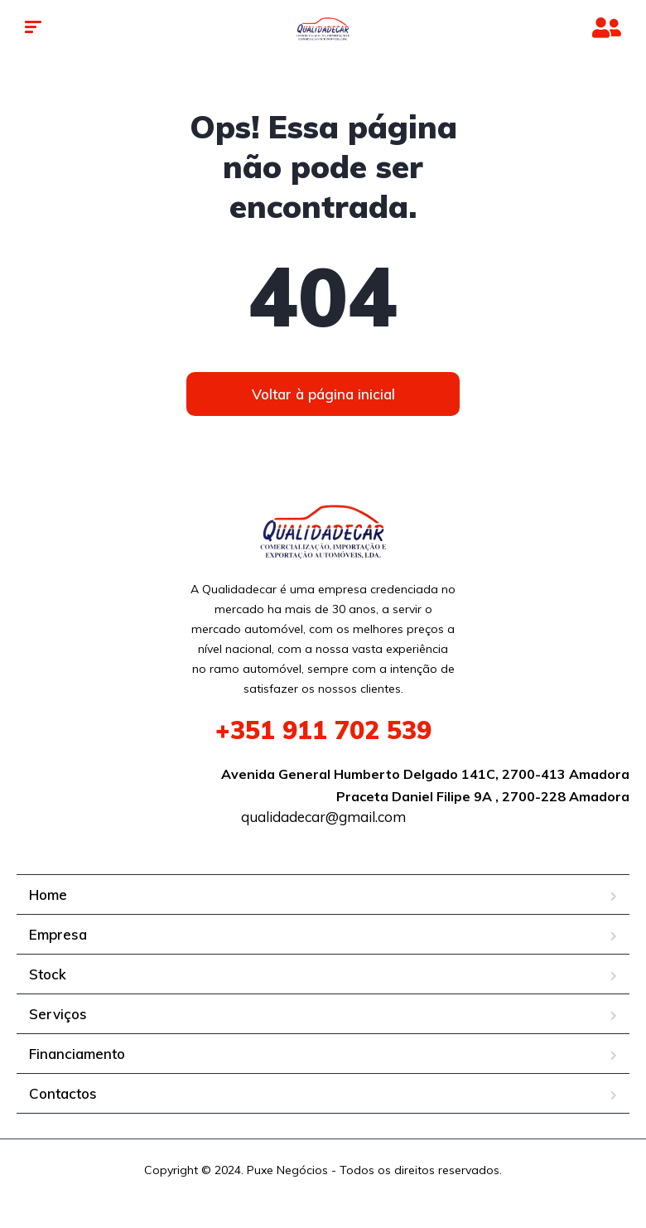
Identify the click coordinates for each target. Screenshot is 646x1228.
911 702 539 (323, 730)
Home (48, 894)
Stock (47, 974)
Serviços (58, 1014)
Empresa (58, 934)
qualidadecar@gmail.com (323, 816)
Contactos (63, 1093)
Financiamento (77, 1053)
